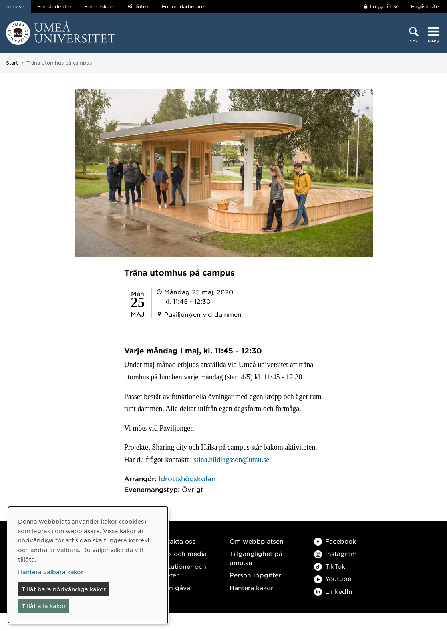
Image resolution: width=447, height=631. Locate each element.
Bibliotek (138, 6)
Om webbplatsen (257, 541)
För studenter (54, 6)
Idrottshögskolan (187, 478)
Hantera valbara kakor (50, 571)
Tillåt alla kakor (44, 605)
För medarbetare (183, 6)
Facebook (335, 541)
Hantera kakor (251, 587)
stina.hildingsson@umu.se (232, 460)
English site (425, 6)
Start (12, 63)
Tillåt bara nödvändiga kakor (64, 589)
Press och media (181, 553)
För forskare (99, 6)
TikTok (329, 566)
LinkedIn (333, 591)
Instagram (335, 553)
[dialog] (88, 565)
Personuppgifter (255, 575)
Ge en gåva (172, 587)
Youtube (332, 578)
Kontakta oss (175, 541)
